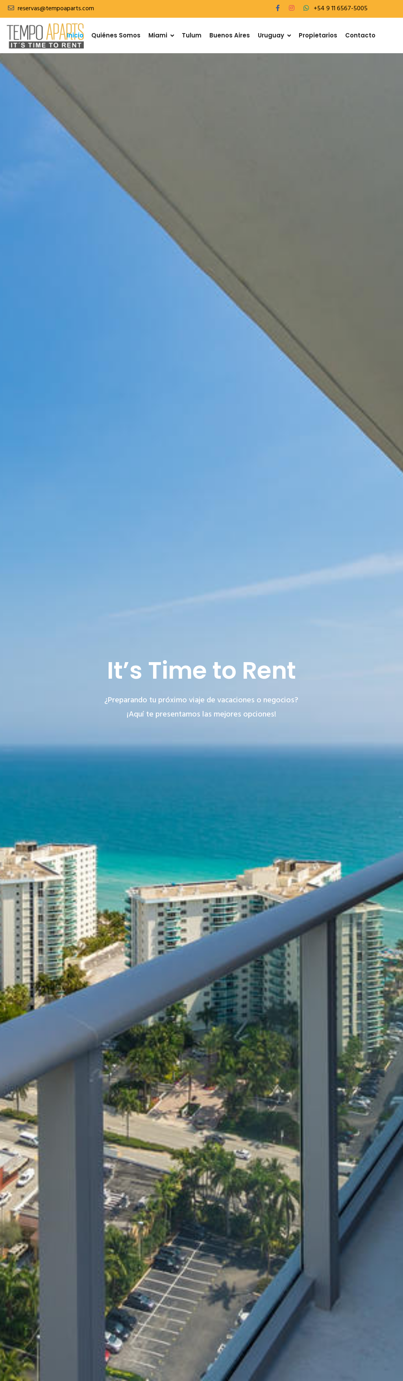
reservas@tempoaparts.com (56, 9)
